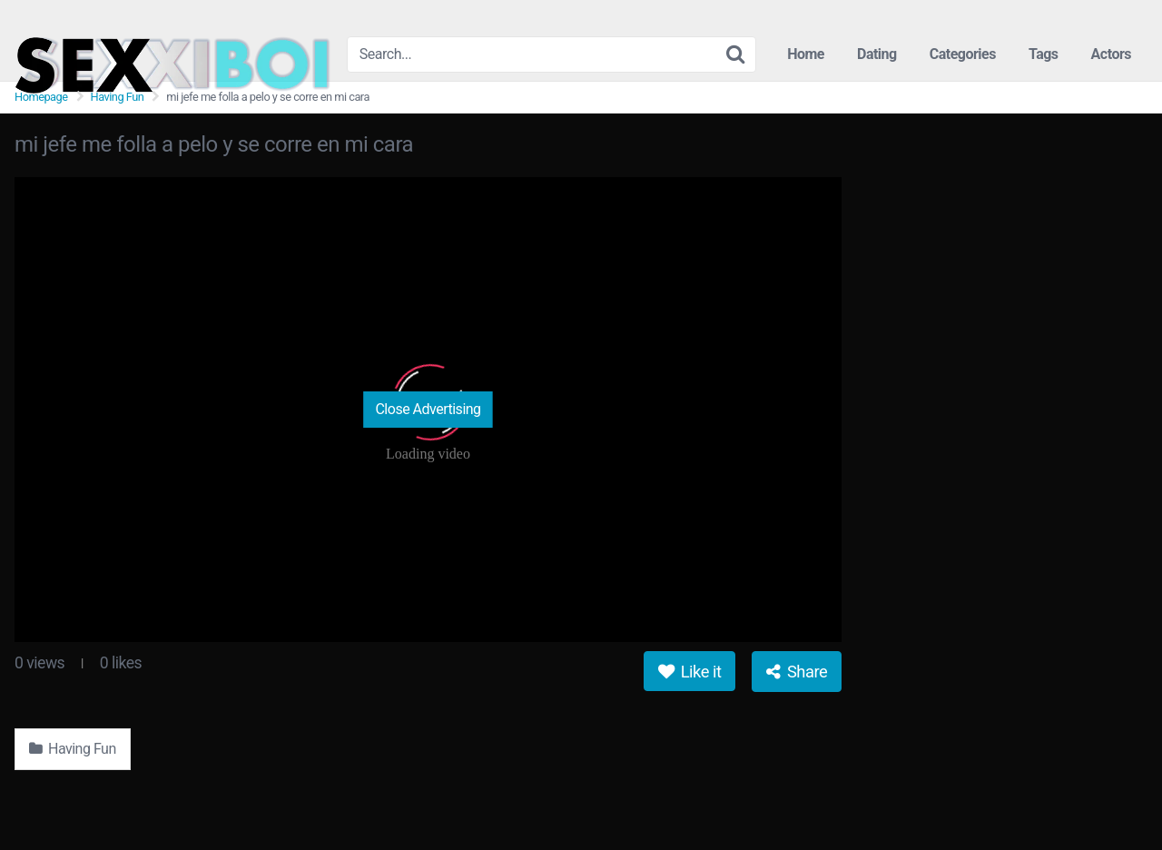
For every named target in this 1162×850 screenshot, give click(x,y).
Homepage (41, 97)
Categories (963, 54)
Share (796, 671)
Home (805, 54)
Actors (1111, 54)
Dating (877, 54)
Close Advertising (427, 409)
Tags (1044, 54)
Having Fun (117, 97)
